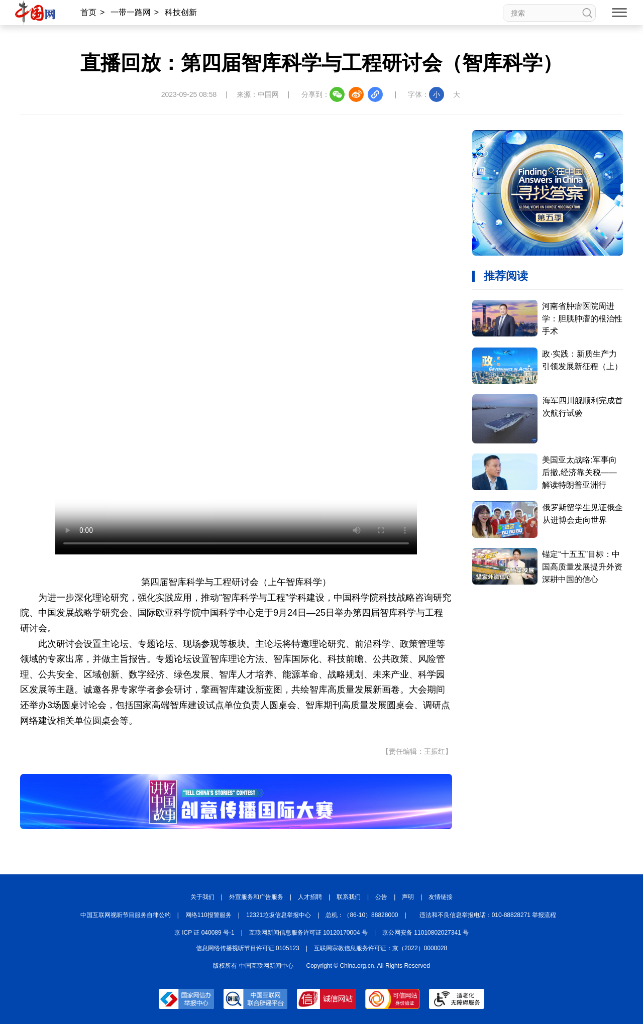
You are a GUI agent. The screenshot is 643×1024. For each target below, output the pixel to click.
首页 (88, 12)
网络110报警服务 (208, 915)
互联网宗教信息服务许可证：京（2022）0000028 (380, 948)
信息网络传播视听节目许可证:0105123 (247, 948)
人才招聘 (310, 896)
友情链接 (440, 896)
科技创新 (181, 12)
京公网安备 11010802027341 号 (425, 932)
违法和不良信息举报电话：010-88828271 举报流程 (488, 915)
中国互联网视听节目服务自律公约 (125, 915)
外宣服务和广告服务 (256, 896)
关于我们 (202, 896)
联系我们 (349, 896)
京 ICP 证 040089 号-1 (204, 932)
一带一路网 (131, 12)
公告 (381, 896)
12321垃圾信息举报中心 (278, 915)
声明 (408, 896)
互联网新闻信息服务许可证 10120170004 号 (308, 932)
